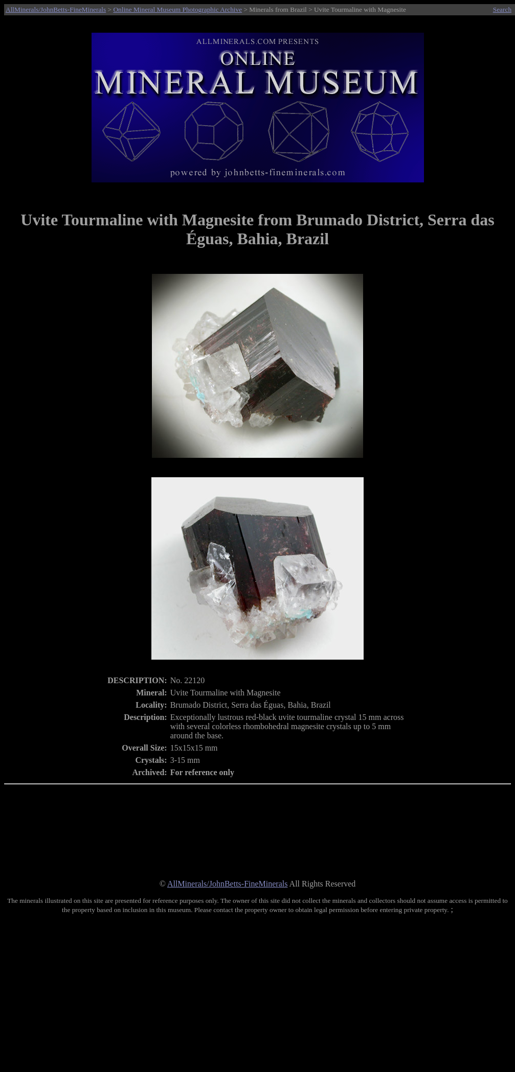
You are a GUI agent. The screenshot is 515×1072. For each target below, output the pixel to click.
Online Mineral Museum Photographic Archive (177, 9)
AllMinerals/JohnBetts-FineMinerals (56, 9)
